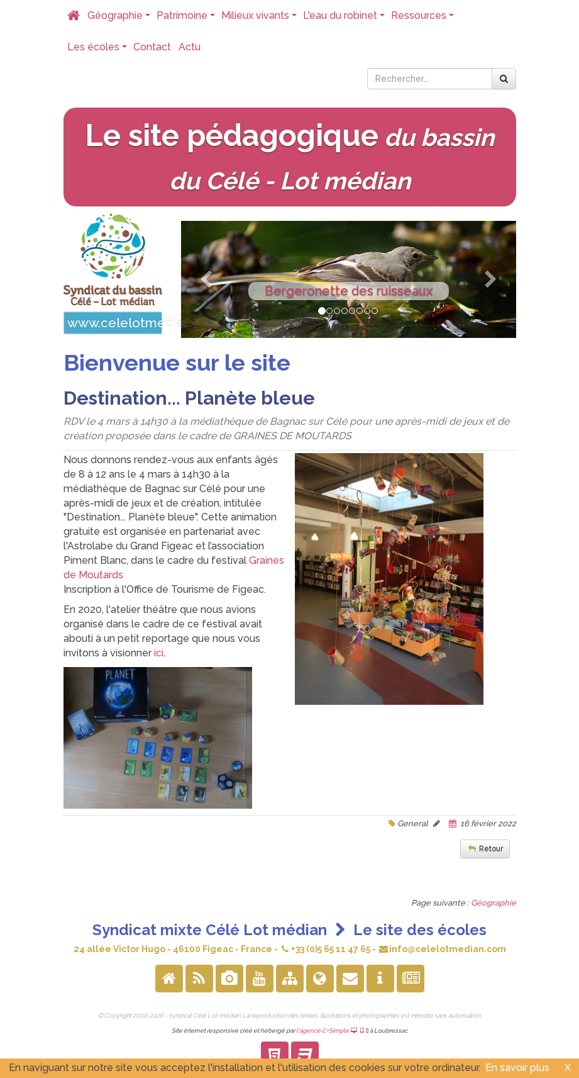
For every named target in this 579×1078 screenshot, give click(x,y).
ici (157, 653)
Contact (152, 47)
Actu (190, 47)
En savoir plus (517, 1068)
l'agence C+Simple (332, 1030)
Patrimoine (187, 18)
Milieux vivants (260, 18)
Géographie (120, 18)
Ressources (423, 18)
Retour (491, 849)
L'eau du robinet (345, 18)
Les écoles (98, 50)
